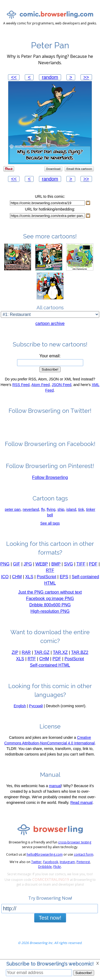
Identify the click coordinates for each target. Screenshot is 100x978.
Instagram (67, 865)
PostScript (46, 580)
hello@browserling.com (45, 858)
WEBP (41, 567)
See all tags (50, 527)
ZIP (15, 656)
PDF (93, 567)
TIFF (81, 567)
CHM (17, 580)
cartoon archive (50, 327)
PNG (5, 567)
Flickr (57, 870)
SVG (68, 567)
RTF (50, 574)
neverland (31, 513)
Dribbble (45, 870)
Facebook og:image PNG (50, 602)
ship (60, 513)
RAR (26, 656)
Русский (36, 709)
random (50, 77)
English (20, 709)
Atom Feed (40, 388)
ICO (5, 580)
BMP (56, 567)
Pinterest (83, 865)
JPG (27, 567)
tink (81, 513)
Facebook (50, 865)
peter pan (13, 513)
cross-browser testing (74, 845)
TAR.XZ (60, 656)
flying (51, 513)
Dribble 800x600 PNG (50, 608)
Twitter (36, 865)
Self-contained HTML (50, 668)
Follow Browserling (50, 481)
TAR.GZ (41, 656)
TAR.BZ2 (80, 656)
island (71, 513)
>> (86, 77)
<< (14, 77)
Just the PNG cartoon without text (50, 595)
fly (43, 513)
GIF (16, 567)
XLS (29, 580)
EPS (64, 580)
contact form (83, 858)
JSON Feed (61, 388)
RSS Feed (21, 388)
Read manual (81, 806)
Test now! (50, 921)
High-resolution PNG (50, 614)
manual (55, 789)
